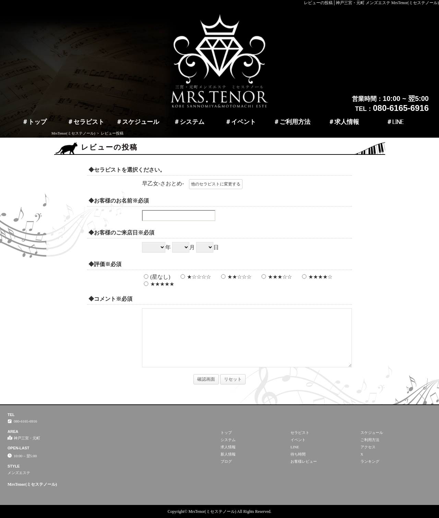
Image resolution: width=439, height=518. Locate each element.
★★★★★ (158, 284)
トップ (37, 122)
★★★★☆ (316, 277)
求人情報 (346, 122)
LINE (398, 122)
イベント (243, 122)
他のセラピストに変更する (215, 184)
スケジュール (140, 122)
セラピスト (88, 122)
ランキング (369, 461)
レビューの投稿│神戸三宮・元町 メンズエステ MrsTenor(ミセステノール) (371, 2)
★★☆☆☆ (235, 277)
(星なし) (156, 277)
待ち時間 (298, 454)
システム (192, 122)
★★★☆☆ (276, 277)
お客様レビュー (303, 461)
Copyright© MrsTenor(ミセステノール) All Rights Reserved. (220, 511)
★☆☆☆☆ (195, 277)
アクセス (368, 447)
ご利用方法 (295, 122)
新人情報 (228, 454)
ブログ (226, 461)
